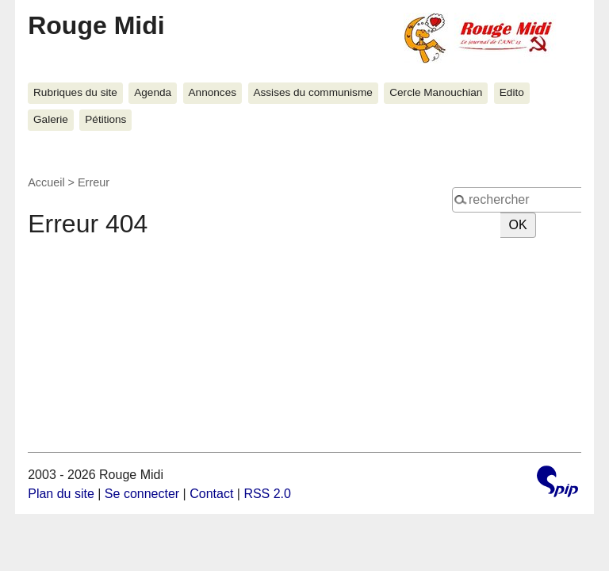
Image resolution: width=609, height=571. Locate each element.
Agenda (152, 92)
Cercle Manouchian (435, 92)
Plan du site (61, 493)
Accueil (46, 182)
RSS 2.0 (267, 493)
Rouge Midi (96, 25)
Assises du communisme (312, 92)
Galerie (50, 119)
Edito (512, 92)
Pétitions (105, 119)
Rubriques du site (75, 92)
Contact (211, 493)
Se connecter (142, 493)
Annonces (212, 92)
